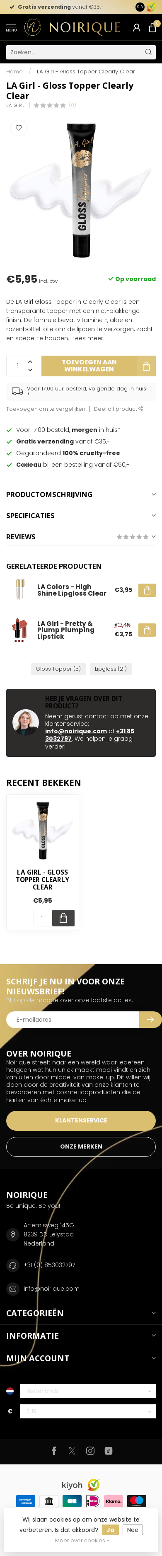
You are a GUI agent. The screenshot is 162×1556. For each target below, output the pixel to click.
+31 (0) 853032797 (49, 1265)
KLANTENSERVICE (81, 1120)
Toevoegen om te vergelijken (45, 408)
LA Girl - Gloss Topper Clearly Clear (86, 71)
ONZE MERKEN (81, 1146)
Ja (110, 1530)
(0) (72, 105)
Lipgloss (111, 668)
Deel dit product (119, 408)
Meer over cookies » (82, 1540)
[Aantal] (42, 918)
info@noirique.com (76, 731)
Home (14, 71)
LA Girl (15, 105)
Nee (132, 1530)
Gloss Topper (58, 668)
